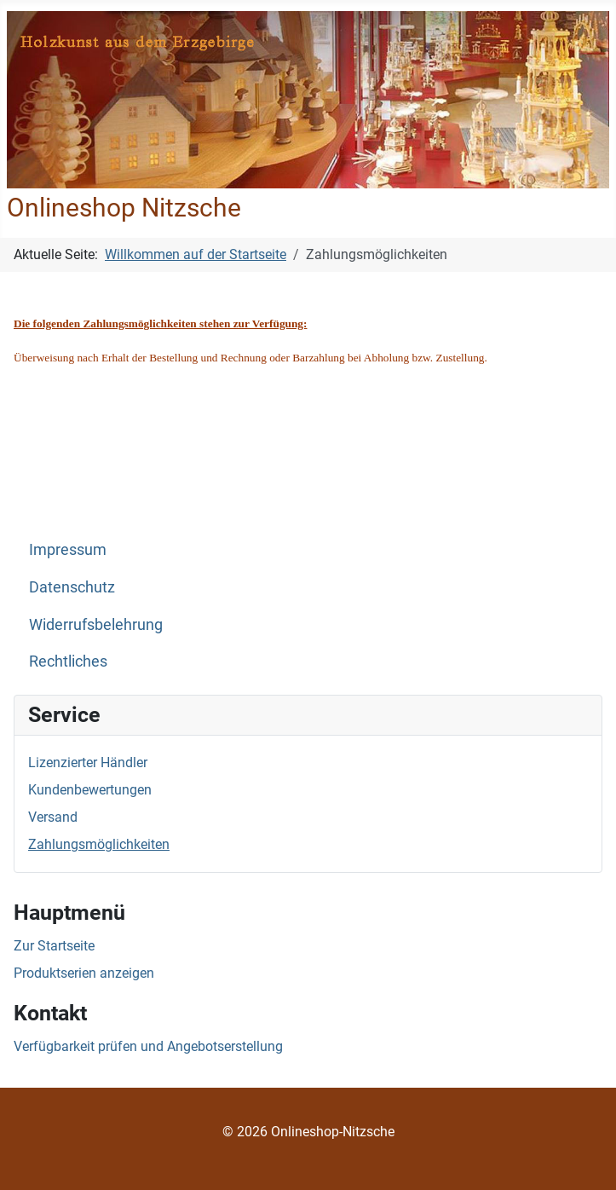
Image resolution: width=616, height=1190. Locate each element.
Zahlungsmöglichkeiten (99, 844)
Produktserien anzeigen (84, 973)
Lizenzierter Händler (87, 762)
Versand (53, 817)
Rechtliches (68, 661)
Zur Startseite (54, 946)
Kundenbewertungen (90, 790)
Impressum (68, 549)
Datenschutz (72, 587)
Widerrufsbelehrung (96, 624)
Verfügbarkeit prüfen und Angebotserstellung (148, 1046)
